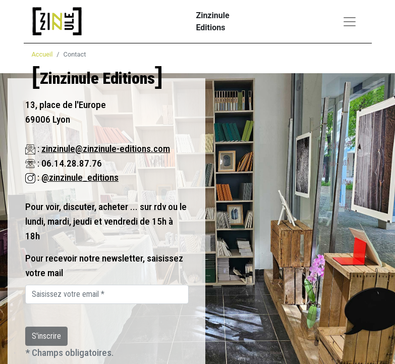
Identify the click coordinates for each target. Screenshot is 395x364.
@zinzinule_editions (80, 177)
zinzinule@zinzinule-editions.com (105, 148)
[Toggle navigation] (349, 22)
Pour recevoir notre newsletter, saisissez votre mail (104, 265)
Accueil (42, 54)
